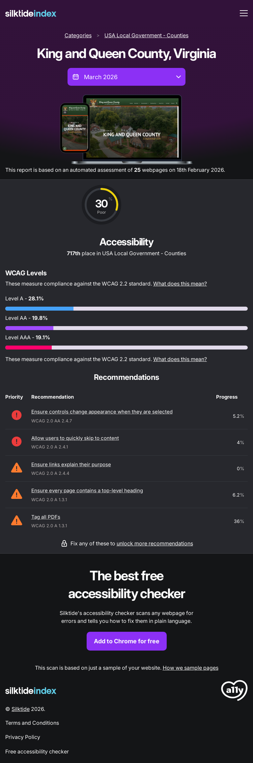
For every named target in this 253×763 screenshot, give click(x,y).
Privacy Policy (22, 737)
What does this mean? (180, 283)
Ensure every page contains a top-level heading (87, 490)
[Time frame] (126, 77)
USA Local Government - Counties (146, 35)
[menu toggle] (244, 13)
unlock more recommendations (155, 543)
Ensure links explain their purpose (71, 464)
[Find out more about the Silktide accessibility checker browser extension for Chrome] (126, 609)
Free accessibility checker (37, 751)
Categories (78, 35)
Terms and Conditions (32, 722)
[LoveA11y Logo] (234, 691)
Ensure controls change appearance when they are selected (102, 412)
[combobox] (126, 77)
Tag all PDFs (45, 517)
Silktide (21, 709)
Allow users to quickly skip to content (75, 438)
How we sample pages (190, 667)
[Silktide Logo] (30, 690)
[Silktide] (30, 13)
